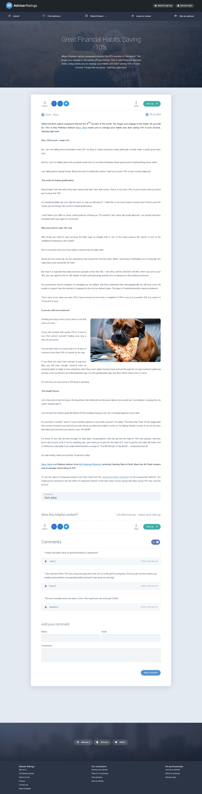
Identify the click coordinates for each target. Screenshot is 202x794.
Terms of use (24, 777)
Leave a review (141, 16)
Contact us (23, 785)
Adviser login (184, 5)
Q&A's (120, 742)
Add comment (151, 672)
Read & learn (96, 17)
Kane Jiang (81, 127)
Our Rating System (26, 773)
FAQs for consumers (100, 773)
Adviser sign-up (163, 5)
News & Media (25, 789)
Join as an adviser (172, 770)
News (55, 115)
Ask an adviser (184, 16)
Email (131, 636)
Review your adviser (100, 770)
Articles (102, 742)
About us (23, 770)
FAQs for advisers (172, 773)
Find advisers (52, 16)
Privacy (22, 781)
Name (70, 636)
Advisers (83, 742)
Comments (101, 653)
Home (48, 115)
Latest (13, 16)
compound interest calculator (115, 477)
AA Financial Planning (90, 464)
